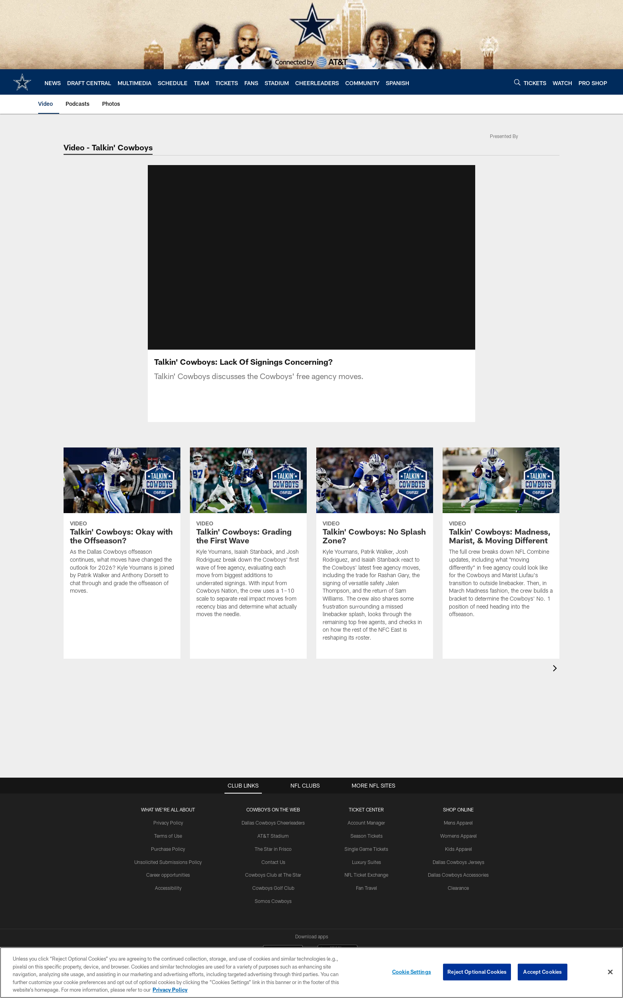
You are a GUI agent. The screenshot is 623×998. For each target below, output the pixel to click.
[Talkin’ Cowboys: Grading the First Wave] (248, 537)
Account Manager (366, 822)
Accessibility (168, 888)
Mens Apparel (458, 822)
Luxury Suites (366, 862)
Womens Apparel (458, 835)
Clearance (458, 888)
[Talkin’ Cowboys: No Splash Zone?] (374, 549)
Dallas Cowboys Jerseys (458, 862)
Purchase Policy (168, 849)
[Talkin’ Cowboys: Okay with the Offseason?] (122, 526)
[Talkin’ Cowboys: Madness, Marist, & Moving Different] (501, 537)
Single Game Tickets (366, 849)
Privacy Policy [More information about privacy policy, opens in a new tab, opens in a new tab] (170, 989)
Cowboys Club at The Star (273, 874)
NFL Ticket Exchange (366, 874)
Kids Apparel (458, 849)
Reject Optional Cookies (477, 972)
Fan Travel (366, 888)
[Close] (610, 972)
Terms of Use (168, 835)
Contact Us (273, 862)
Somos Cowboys (273, 901)
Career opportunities (168, 874)
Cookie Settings (411, 972)
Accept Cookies (542, 972)
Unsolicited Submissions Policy (168, 862)
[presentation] (556, 669)
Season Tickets (366, 835)
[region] (311, 972)
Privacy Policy (168, 822)
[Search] (517, 82)
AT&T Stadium (273, 835)
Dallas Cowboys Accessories (458, 874)
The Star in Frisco (273, 849)
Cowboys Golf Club (273, 888)
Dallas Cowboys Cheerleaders (273, 822)
